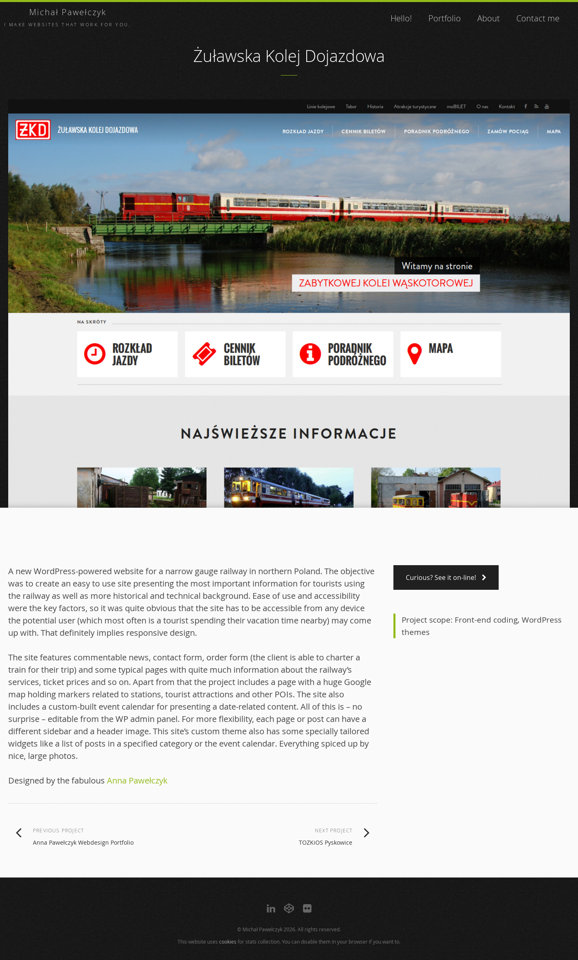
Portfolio (444, 18)
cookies (227, 941)
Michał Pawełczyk (67, 12)
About (488, 18)
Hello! (401, 18)
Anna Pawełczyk (137, 780)
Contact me (538, 18)
